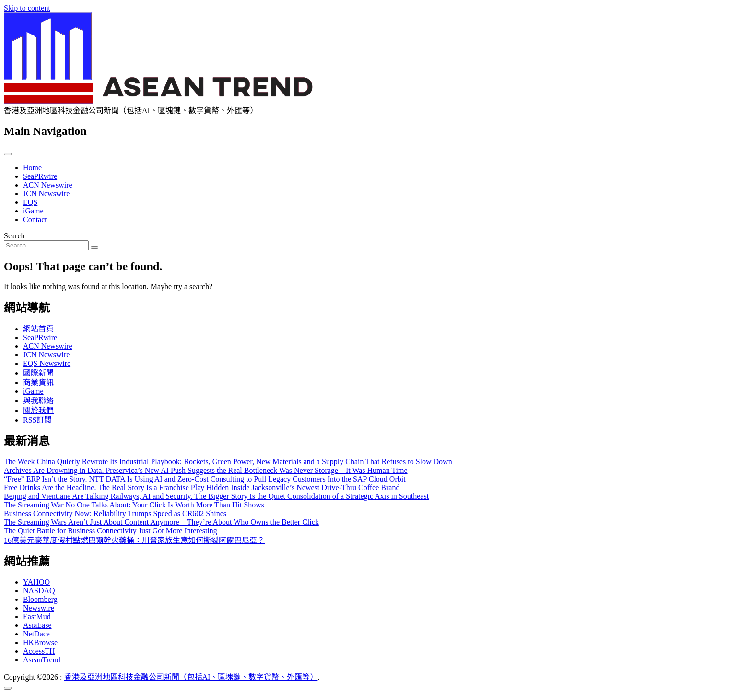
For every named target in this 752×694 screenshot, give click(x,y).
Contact (35, 219)
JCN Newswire (46, 193)
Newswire (38, 608)
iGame (33, 211)
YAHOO (36, 582)
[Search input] (46, 245)
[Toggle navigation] (8, 154)
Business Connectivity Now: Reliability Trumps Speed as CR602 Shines (115, 513)
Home (32, 168)
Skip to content (27, 8)
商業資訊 (38, 382)
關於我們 (38, 410)
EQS (30, 202)
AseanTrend (41, 660)
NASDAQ (39, 591)
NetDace (36, 634)
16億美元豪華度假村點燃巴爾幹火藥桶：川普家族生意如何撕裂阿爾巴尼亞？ (134, 540)
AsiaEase (37, 625)
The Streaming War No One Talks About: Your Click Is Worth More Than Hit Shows (134, 505)
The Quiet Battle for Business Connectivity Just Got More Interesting (110, 531)
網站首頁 (38, 329)
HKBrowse (40, 642)
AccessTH (39, 651)
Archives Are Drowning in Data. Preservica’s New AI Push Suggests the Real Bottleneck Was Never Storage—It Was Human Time (206, 470)
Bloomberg (40, 599)
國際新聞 (38, 373)
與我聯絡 (38, 401)
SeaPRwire (40, 176)
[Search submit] (94, 247)
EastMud (37, 616)
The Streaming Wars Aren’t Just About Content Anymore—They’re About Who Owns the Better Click (161, 522)
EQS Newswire (46, 363)
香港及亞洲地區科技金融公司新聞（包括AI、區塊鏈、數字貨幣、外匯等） (191, 677)
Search (14, 236)
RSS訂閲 (37, 420)
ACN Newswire (47, 185)
